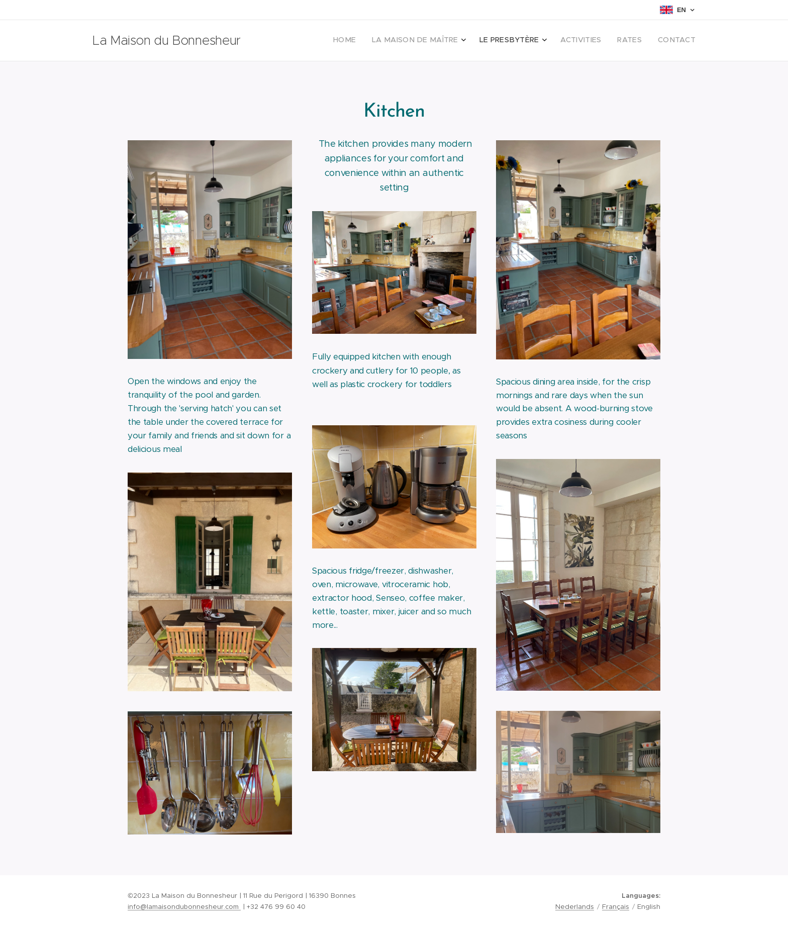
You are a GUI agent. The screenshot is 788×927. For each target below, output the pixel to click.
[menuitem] (608, 40)
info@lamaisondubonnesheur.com (184, 906)
